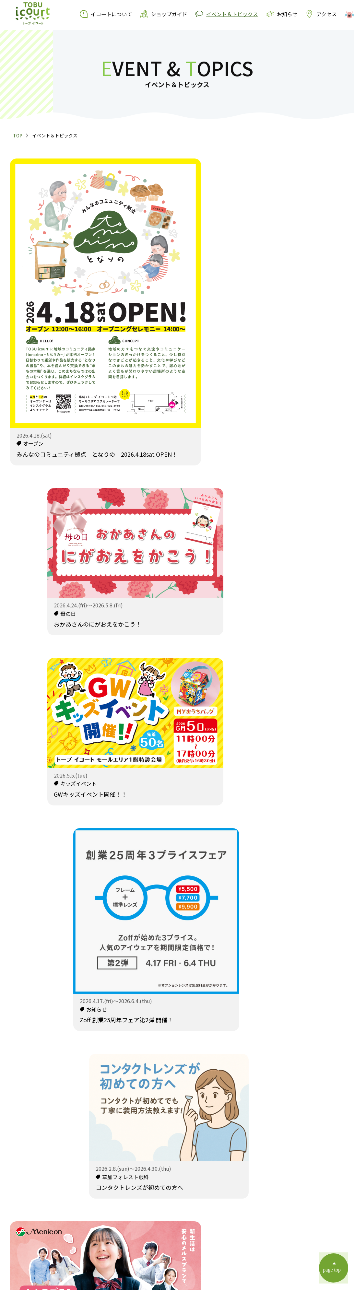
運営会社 (210, 1229)
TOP (17, 135)
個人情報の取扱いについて (162, 1229)
